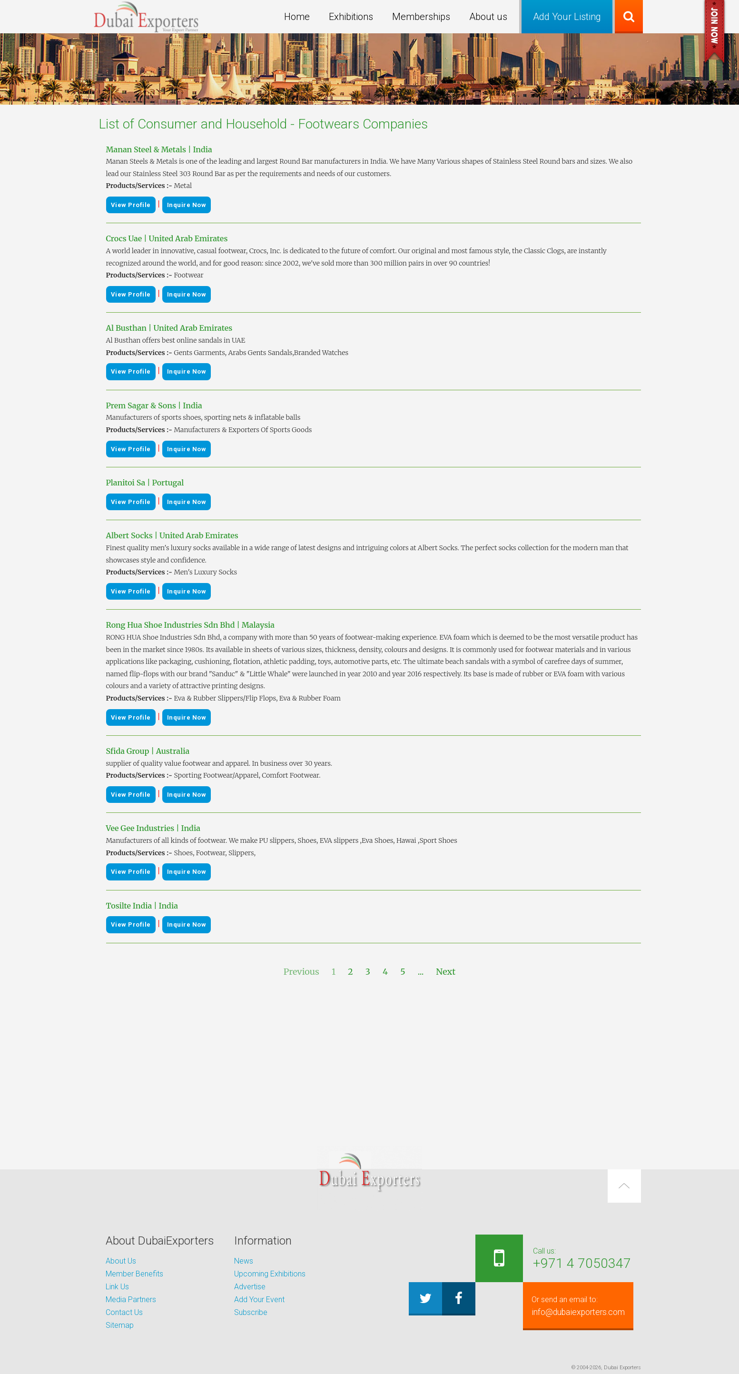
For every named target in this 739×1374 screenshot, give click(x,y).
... (421, 971)
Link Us (117, 1286)
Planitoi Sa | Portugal (145, 482)
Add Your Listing (567, 16)
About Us (121, 1260)
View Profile (131, 204)
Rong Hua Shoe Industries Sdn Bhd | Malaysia (190, 625)
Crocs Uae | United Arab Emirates (167, 238)
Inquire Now (187, 204)
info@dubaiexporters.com (572, 1306)
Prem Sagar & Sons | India (154, 405)
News (243, 1260)
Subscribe (250, 1312)
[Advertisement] (370, 1062)
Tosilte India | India (142, 905)
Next (445, 971)
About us (488, 16)
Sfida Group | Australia (148, 751)
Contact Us (124, 1312)
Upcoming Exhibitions (269, 1273)
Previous (301, 971)
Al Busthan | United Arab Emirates (169, 328)
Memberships (421, 16)
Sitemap (120, 1325)
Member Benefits (134, 1273)
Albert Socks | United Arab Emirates (172, 535)
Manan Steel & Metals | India (159, 149)
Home (297, 16)
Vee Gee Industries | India (153, 828)
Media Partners (131, 1299)
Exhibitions (351, 16)
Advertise (250, 1286)
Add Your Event (259, 1299)
